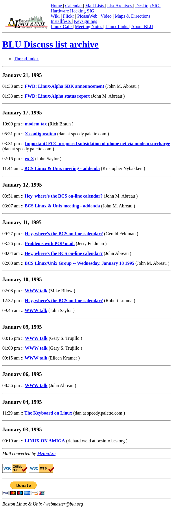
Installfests (61, 21)
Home (57, 5)
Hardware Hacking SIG (72, 10)
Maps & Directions (133, 16)
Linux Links (117, 26)
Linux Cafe (62, 26)
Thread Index (26, 58)
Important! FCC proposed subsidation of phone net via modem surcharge (97, 143)
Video (107, 16)
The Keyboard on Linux (48, 413)
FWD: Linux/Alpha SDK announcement (64, 86)
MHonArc (46, 453)
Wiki (56, 16)
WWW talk (36, 290)
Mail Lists (95, 5)
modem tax (36, 123)
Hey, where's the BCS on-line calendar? (64, 196)
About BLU (142, 26)
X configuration (40, 133)
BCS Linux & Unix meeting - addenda (62, 168)
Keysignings (85, 21)
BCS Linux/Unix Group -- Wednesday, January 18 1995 (79, 263)
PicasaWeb (88, 16)
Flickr (69, 16)
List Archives (120, 5)
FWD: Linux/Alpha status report (57, 96)
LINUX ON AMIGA (45, 440)
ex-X (29, 158)
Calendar (74, 5)
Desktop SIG (148, 5)
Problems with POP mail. (50, 243)
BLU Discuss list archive (50, 44)
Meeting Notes (89, 26)
